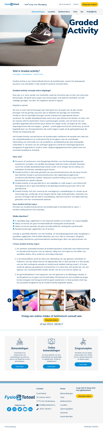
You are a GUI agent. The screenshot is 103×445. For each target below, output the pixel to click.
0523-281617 (55, 324)
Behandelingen (27, 74)
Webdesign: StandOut (91, 427)
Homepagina (17, 74)
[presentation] (9, 300)
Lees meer (20, 366)
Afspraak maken (51, 320)
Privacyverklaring (10, 427)
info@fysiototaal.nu (45, 405)
